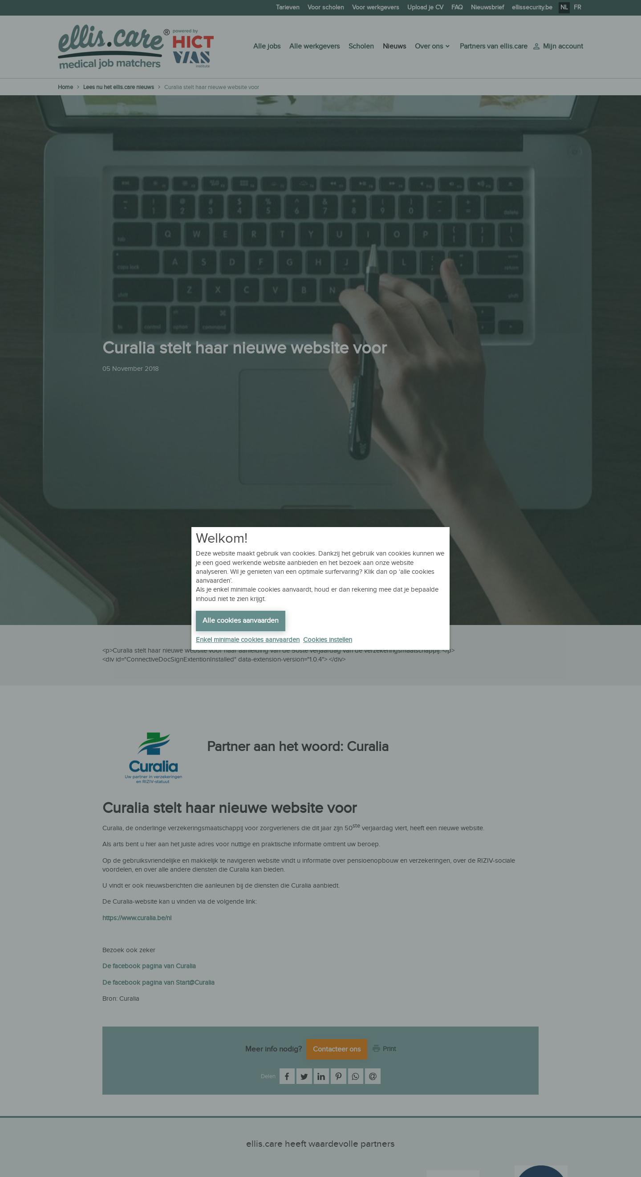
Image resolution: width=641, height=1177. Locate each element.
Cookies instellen (327, 640)
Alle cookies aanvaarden (241, 621)
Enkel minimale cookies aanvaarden (248, 640)
